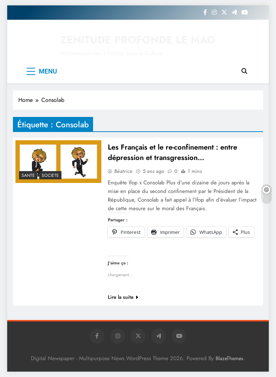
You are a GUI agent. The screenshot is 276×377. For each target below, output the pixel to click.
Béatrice (123, 171)
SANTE (28, 175)
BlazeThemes (229, 358)
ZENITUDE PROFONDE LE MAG (138, 39)
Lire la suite (123, 297)
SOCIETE (50, 175)
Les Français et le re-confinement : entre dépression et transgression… (172, 152)
